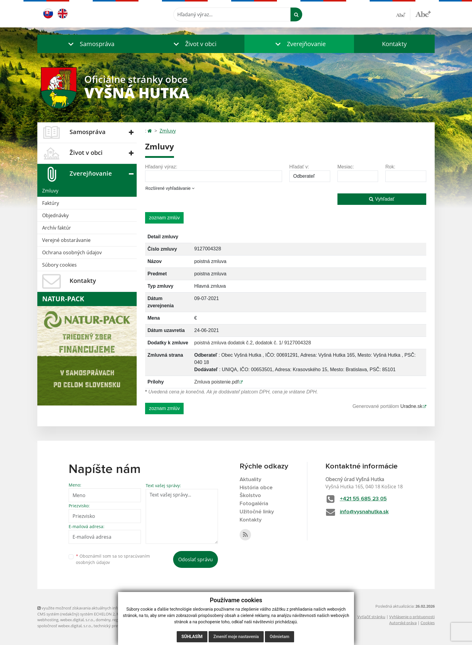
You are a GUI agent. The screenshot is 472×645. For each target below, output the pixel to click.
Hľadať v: (299, 166)
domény (103, 619)
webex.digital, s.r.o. (77, 619)
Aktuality (250, 479)
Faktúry (50, 203)
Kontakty (394, 44)
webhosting (47, 619)
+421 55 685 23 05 (363, 499)
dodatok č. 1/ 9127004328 (283, 342)
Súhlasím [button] (192, 636)
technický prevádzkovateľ (116, 625)
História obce (256, 487)
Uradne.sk (411, 406)
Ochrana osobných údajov (72, 252)
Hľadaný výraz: (161, 166)
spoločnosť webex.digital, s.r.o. (64, 625)
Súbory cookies (59, 264)
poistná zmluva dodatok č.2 (223, 342)
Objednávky (55, 215)
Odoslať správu (195, 559)
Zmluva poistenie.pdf (216, 381)
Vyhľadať (381, 199)
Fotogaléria (254, 503)
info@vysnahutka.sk (364, 512)
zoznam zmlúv (164, 217)
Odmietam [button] (279, 636)
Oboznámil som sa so (113, 559)
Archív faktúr (56, 227)
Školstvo (250, 495)
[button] (90, 44)
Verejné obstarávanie (66, 240)
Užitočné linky (257, 512)
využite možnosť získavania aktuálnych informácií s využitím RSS (97, 608)
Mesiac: (345, 166)
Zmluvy (50, 190)
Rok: (390, 166)
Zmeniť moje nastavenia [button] (236, 636)
